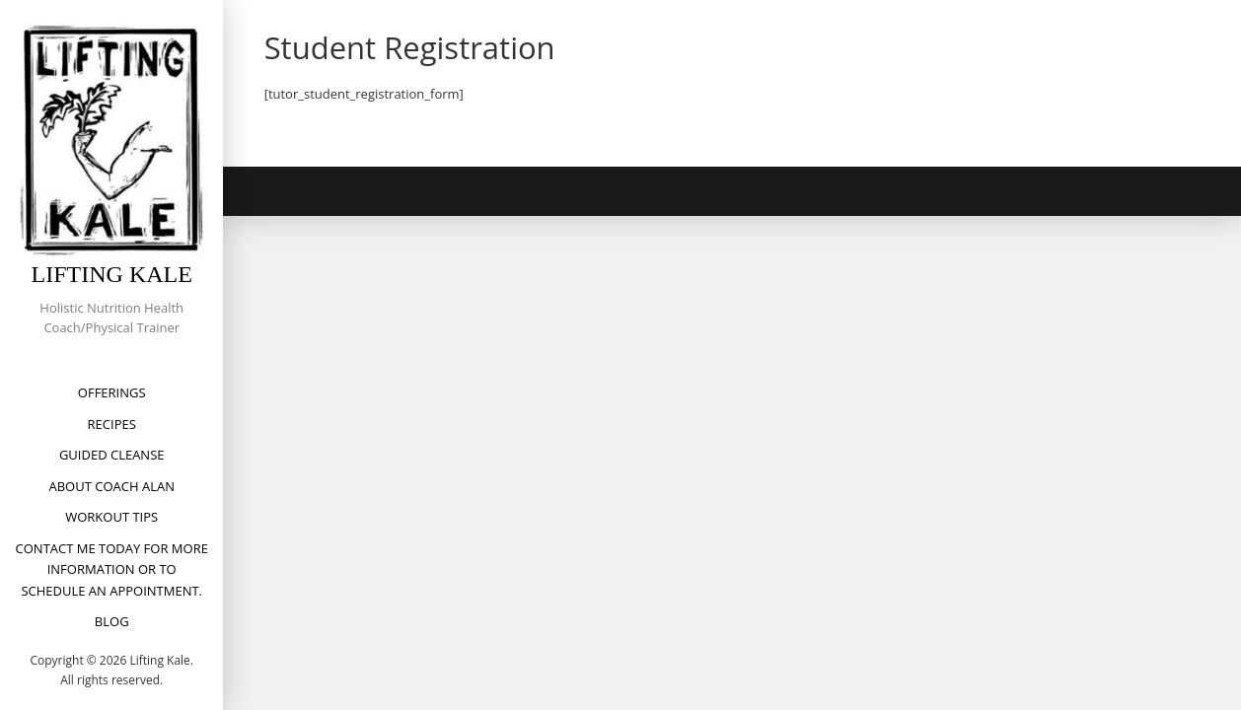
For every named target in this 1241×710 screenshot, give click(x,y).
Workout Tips (111, 517)
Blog (112, 621)
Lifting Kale (112, 274)
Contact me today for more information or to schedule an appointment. (112, 569)
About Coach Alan (112, 486)
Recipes (112, 424)
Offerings (112, 392)
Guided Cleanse (112, 454)
